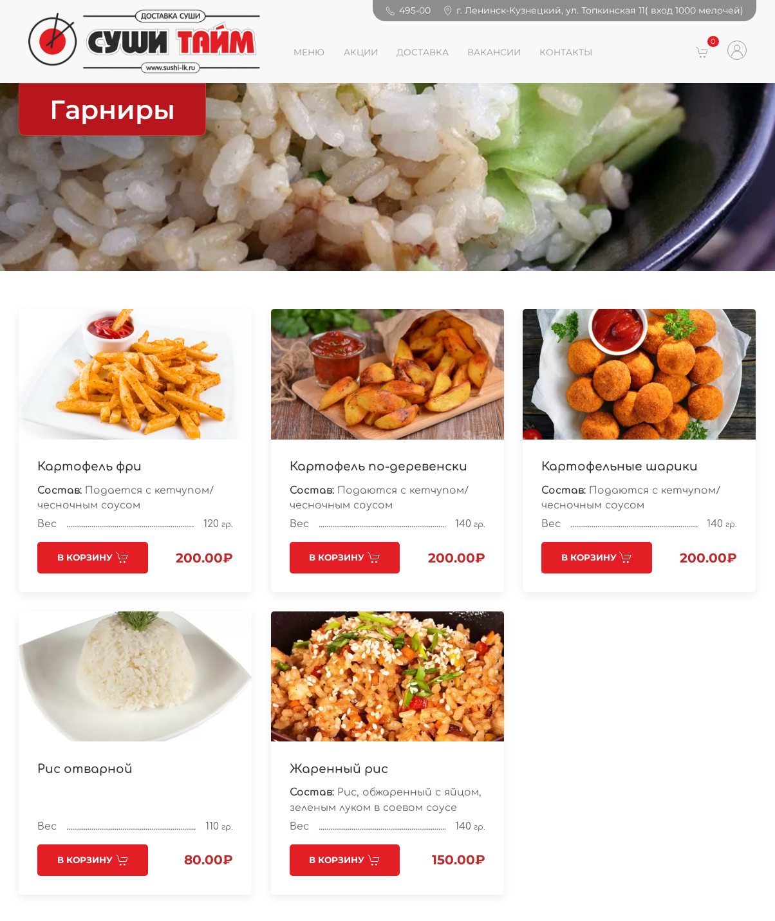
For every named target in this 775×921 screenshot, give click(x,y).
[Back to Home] (144, 42)
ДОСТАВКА (423, 52)
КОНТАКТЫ (565, 52)
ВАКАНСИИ (494, 52)
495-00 (408, 10)
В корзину (93, 557)
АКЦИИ (361, 52)
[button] (702, 52)
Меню (309, 52)
